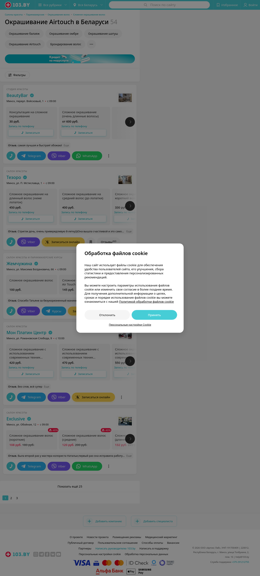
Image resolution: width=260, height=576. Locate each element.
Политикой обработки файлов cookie (146, 301)
